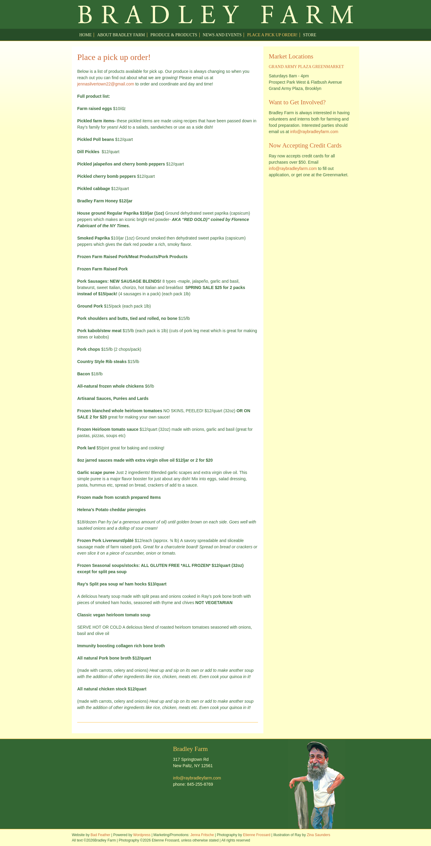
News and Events (222, 35)
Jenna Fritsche (202, 835)
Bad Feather (100, 835)
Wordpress (142, 835)
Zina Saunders (318, 835)
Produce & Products (173, 35)
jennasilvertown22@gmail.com (105, 84)
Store (309, 35)
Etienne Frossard (256, 835)
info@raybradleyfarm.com (314, 131)
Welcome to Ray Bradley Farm (215, 14)
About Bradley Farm (121, 35)
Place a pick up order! (272, 35)
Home (85, 35)
